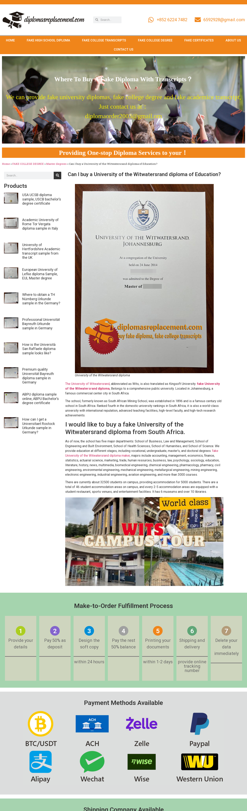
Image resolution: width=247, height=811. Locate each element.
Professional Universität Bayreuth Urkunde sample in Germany (41, 323)
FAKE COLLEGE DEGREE (155, 40)
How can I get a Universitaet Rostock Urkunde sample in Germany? (38, 425)
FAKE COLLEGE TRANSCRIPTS (104, 40)
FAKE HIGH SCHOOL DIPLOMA (48, 40)
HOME (10, 40)
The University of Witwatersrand (87, 384)
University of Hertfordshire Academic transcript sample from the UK (41, 251)
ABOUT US (233, 40)
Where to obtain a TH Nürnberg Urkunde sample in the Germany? (41, 298)
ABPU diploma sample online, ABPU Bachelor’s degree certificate (40, 398)
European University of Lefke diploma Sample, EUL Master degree (40, 273)
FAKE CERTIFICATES (199, 40)
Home (6, 164)
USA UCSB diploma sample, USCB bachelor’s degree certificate (41, 199)
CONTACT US (123, 49)
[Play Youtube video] (144, 541)
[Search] (57, 175)
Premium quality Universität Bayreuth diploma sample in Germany (38, 375)
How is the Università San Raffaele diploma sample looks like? (39, 348)
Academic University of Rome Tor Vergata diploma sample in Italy (40, 224)
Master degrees (56, 164)
